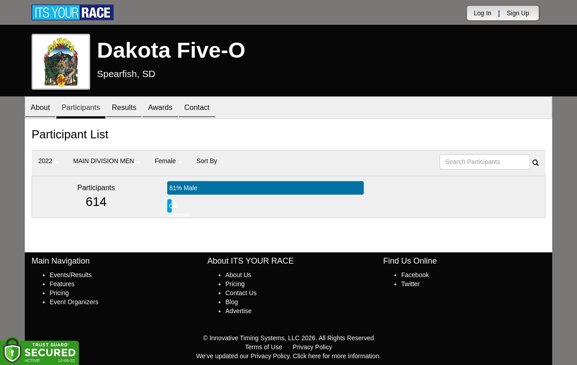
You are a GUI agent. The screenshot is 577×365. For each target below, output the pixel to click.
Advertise (238, 311)
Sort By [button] (210, 160)
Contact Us (240, 293)
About (42, 108)
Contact (212, 108)
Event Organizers (74, 302)
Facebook (415, 274)
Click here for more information (336, 356)
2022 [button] (48, 160)
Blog (231, 302)
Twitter (410, 283)
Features (62, 283)
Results (133, 108)
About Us (238, 274)
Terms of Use (263, 347)
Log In (482, 13)
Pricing (59, 293)
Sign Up (518, 13)
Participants (86, 108)
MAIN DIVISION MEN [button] (106, 160)
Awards (172, 108)
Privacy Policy (312, 347)
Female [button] (168, 160)
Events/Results (71, 274)
